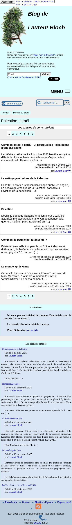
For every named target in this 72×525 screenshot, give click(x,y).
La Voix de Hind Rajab (12, 418)
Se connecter (14, 103)
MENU (57, 91)
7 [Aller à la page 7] (32, 133)
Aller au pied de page (26, 4)
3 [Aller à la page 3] (17, 133)
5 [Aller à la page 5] (25, 133)
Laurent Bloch (61, 171)
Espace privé (63, 502)
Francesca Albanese (10, 384)
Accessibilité (7, 2)
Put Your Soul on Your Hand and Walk (19, 485)
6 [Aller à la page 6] (28, 133)
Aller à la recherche (43, 1)
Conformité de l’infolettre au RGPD (24, 77)
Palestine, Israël (21, 112)
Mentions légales (42, 502)
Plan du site (10, 502)
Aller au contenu (24, 1)
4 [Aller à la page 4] (20, 133)
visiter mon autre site (43, 55)
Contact (25, 502)
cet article (32, 330)
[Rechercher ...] (50, 102)
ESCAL (37, 523)
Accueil (5, 112)
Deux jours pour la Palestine (14, 349)
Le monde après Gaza (11, 450)
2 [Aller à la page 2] (13, 133)
